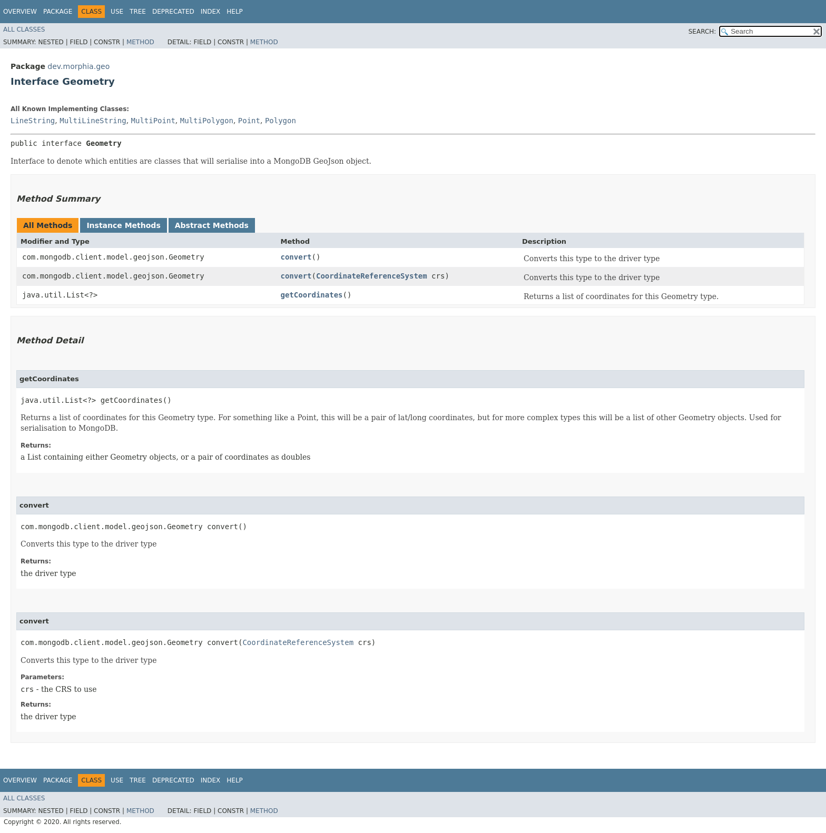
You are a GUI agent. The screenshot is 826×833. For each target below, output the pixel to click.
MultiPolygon (206, 120)
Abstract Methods (212, 225)
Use (117, 11)
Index (211, 11)
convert (296, 257)
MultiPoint (153, 120)
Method (140, 42)
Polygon (280, 120)
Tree (138, 11)
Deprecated (173, 11)
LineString (33, 120)
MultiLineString (93, 120)
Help (235, 11)
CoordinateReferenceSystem (371, 276)
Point (249, 120)
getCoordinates (312, 295)
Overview (20, 11)
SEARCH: (702, 31)
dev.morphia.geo (78, 66)
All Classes (24, 29)
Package (57, 11)
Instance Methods (123, 225)
